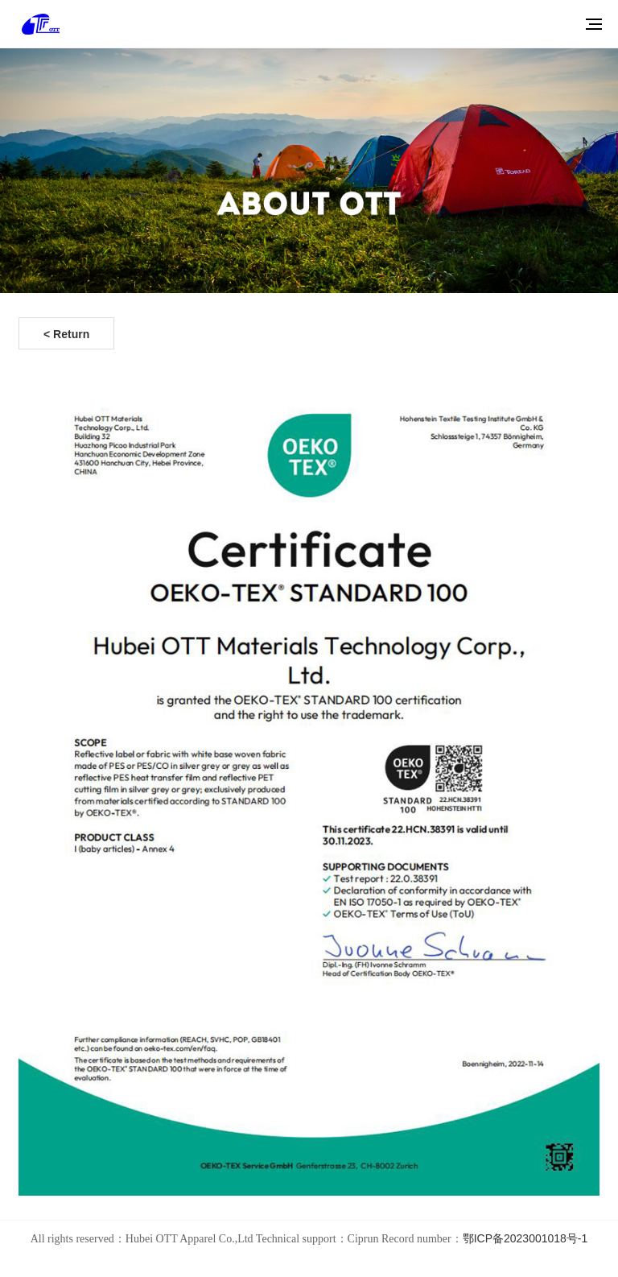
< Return (66, 334)
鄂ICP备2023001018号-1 (525, 1238)
